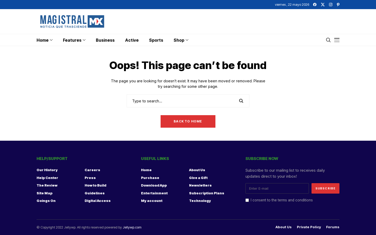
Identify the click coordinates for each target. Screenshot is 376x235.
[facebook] (314, 4)
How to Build (95, 185)
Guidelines (95, 193)
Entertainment (154, 193)
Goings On (46, 201)
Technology (200, 201)
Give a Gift (198, 178)
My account (151, 201)
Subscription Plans (206, 193)
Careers (92, 170)
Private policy (309, 227)
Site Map (44, 193)
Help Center (47, 178)
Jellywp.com (132, 227)
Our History (47, 170)
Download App (154, 185)
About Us (197, 170)
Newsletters (200, 185)
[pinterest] (338, 4)
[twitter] (323, 4)
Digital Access (98, 201)
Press (90, 178)
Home (146, 170)
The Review (47, 185)
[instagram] (330, 4)
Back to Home (188, 121)
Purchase (150, 178)
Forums (332, 227)
